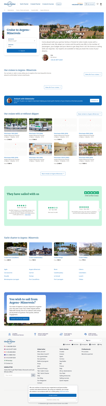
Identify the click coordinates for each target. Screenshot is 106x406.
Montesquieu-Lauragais (11, 279)
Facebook (66, 344)
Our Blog (40, 378)
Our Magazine (41, 380)
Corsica (62, 359)
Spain (61, 356)
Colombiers (82, 273)
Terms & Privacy (42, 368)
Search (22, 51)
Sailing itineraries (65, 376)
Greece (62, 354)
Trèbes (81, 279)
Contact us (94, 101)
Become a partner (87, 354)
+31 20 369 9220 (10, 358)
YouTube (75, 344)
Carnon (31, 273)
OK (33, 375)
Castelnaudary (58, 273)
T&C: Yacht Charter (43, 373)
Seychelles (63, 361)
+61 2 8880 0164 (9, 355)
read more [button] (28, 214)
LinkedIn (92, 344)
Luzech (81, 276)
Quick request (64, 380)
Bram (55, 269)
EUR (93, 340)
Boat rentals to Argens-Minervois (89, 114)
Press (39, 364)
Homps (31, 276)
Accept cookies (53, 395)
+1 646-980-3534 (10, 346)
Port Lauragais (58, 279)
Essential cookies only (53, 400)
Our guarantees (42, 356)
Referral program (42, 361)
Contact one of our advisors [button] (19, 319)
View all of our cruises (93, 74)
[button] (24, 4)
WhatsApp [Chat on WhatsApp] (8, 360)
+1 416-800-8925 (10, 352)
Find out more (64, 391)
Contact (39, 383)
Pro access (85, 352)
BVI (61, 364)
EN (76, 340)
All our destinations (66, 371)
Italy (61, 368)
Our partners (41, 359)
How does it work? (43, 354)
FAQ (38, 376)
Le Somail (57, 276)
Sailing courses (64, 378)
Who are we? (41, 352)
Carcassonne (8, 273)
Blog (100, 344)
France (62, 366)
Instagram (84, 344)
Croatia (62, 352)
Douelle (6, 276)
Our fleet (62, 373)
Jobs (38, 366)
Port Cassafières (34, 279)
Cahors (81, 269)
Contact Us (8, 363)
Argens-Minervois (34, 269)
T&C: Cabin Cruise (42, 371)
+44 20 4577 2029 (57, 60)
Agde (5, 269)
